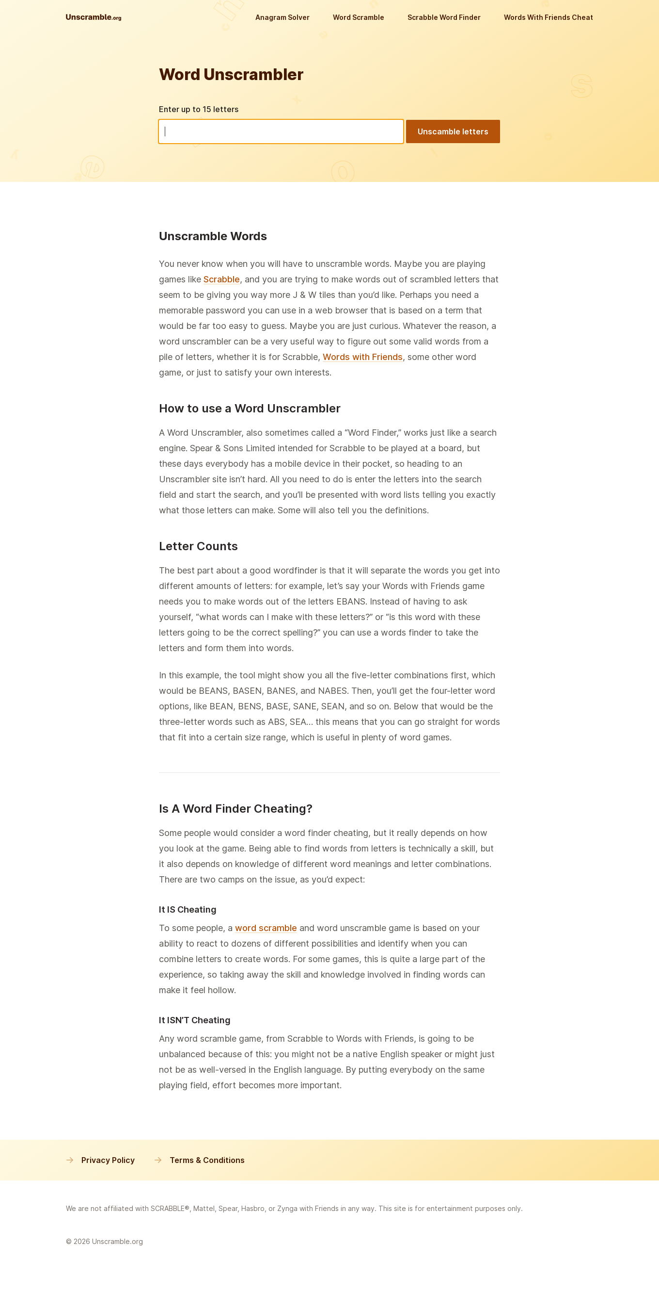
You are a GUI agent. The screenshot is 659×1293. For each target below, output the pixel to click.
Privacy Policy (100, 1160)
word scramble (266, 928)
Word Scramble (358, 17)
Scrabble (222, 279)
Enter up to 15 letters (198, 109)
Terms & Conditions (199, 1160)
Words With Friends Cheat (548, 17)
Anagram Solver (282, 17)
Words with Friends (363, 357)
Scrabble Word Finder (444, 17)
